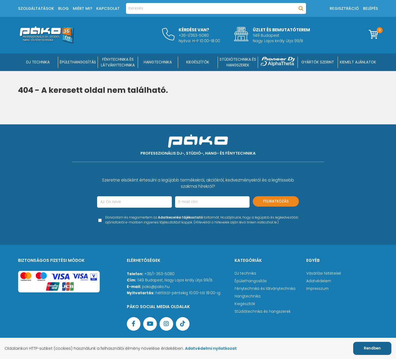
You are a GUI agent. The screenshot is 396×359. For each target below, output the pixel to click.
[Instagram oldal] (166, 324)
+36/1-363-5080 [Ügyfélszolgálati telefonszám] (159, 274)
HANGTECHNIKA (158, 62)
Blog (63, 8)
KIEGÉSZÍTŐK (197, 62)
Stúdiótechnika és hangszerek (262, 311)
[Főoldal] (46, 42)
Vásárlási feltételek (323, 273)
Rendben (372, 348)
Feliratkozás (276, 201)
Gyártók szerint (317, 62)
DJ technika (245, 273)
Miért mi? (82, 8)
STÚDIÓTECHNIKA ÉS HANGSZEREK (238, 62)
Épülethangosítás (251, 281)
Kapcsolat (108, 8)
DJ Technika (38, 62)
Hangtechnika (247, 296)
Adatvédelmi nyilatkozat (211, 348)
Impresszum (317, 288)
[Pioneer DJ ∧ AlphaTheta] (278, 62)
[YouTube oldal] (150, 324)
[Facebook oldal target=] (133, 324)
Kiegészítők (245, 303)
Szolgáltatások (36, 8)
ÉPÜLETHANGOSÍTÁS (78, 62)
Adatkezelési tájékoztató (180, 217)
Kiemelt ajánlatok (358, 62)
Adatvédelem (318, 281)
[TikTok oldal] (183, 324)
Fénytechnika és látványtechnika (265, 288)
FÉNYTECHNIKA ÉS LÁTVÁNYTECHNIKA (118, 62)
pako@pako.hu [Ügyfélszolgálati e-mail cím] (156, 286)
